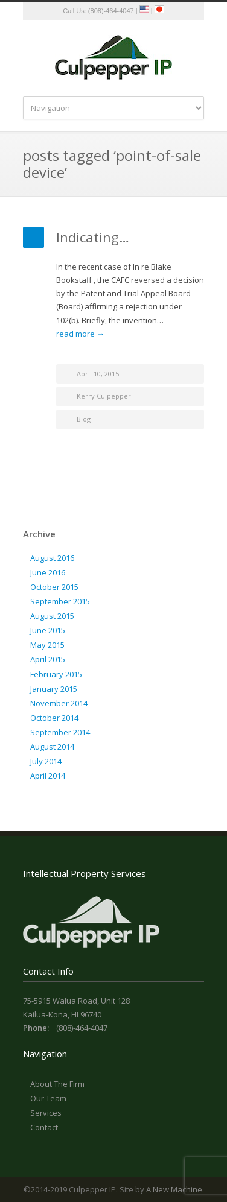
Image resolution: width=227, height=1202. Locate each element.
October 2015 (54, 586)
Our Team (48, 1098)
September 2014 (60, 732)
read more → (80, 333)
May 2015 (47, 644)
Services (46, 1112)
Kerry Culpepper (104, 395)
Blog (84, 418)
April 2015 (47, 659)
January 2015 (53, 688)
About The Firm (57, 1083)
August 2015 (52, 615)
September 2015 (60, 601)
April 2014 (47, 775)
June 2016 (47, 572)
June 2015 (47, 630)
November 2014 (59, 703)
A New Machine (174, 1189)
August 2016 (52, 557)
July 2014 (46, 761)
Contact (44, 1127)
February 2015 (56, 674)
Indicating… (92, 237)
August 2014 (52, 746)
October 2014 (54, 717)
